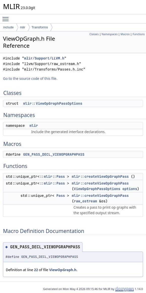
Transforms (39, 27)
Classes (94, 34)
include (8, 27)
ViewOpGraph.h (62, 269)
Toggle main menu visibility (7, 16)
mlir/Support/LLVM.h (44, 58)
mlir (22, 27)
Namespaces (110, 34)
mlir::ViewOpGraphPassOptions (52, 103)
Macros (125, 34)
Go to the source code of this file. (30, 78)
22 (36, 269)
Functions (138, 34)
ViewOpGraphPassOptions (97, 189)
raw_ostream (85, 201)
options (129, 189)
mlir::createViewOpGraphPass (100, 176)
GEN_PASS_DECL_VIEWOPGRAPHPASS (53, 154)
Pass (61, 195)
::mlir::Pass (52, 176)
